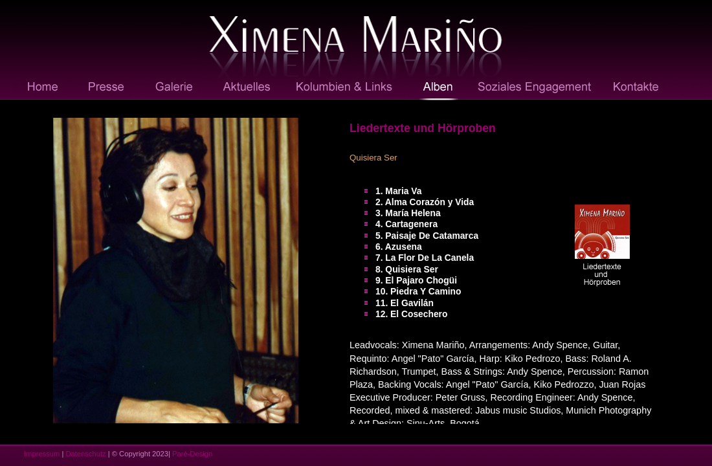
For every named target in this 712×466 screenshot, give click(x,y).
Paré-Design (192, 454)
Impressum (42, 454)
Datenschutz (85, 454)
